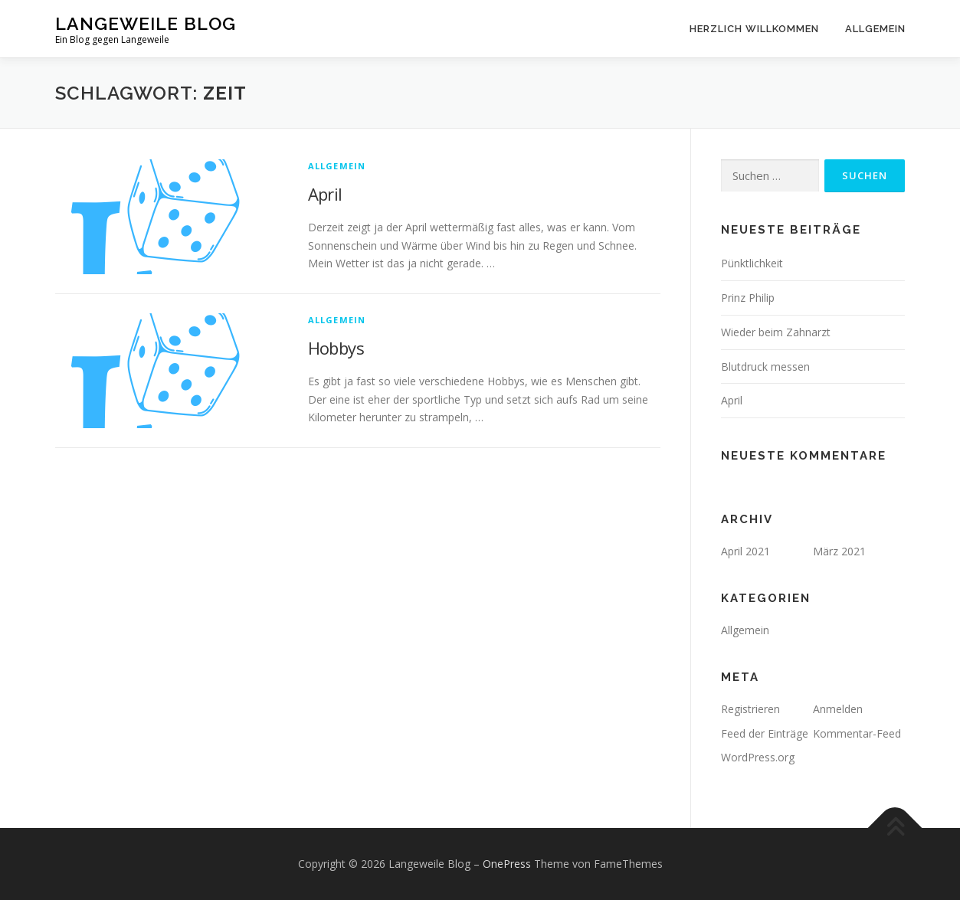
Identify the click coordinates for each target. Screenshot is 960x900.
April (325, 193)
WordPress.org (758, 757)
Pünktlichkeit (752, 263)
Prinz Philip (748, 297)
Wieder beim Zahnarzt (776, 332)
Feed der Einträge (764, 733)
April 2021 (745, 551)
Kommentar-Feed (857, 733)
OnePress (507, 863)
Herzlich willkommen (754, 28)
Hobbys (336, 347)
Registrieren (750, 709)
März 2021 (839, 551)
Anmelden (838, 709)
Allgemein (875, 28)
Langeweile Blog (145, 23)
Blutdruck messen (765, 366)
